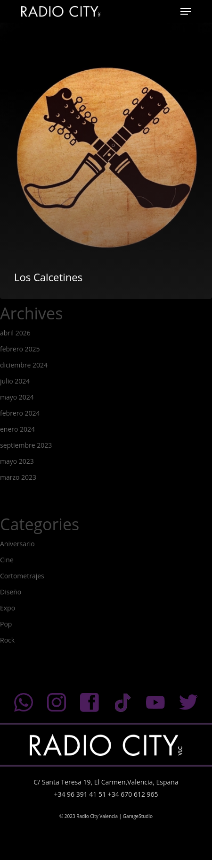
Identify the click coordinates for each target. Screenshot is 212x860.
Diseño (10, 591)
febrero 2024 (20, 413)
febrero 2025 (20, 348)
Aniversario (17, 543)
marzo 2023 (18, 477)
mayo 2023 (17, 461)
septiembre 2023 (26, 445)
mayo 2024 (17, 396)
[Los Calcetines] (106, 157)
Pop (6, 623)
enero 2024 (17, 429)
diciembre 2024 (24, 364)
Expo (7, 607)
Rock (7, 639)
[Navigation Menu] (185, 11)
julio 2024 (15, 380)
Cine (7, 559)
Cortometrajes (22, 575)
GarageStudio (138, 816)
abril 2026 (15, 332)
